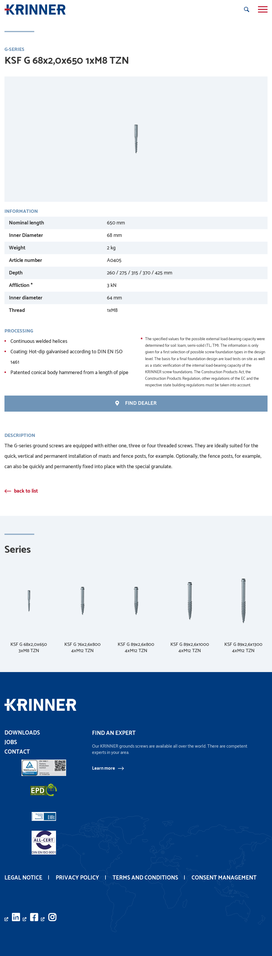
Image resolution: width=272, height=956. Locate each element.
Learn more (103, 768)
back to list (26, 491)
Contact (17, 752)
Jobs (10, 742)
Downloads (22, 733)
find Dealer (136, 403)
